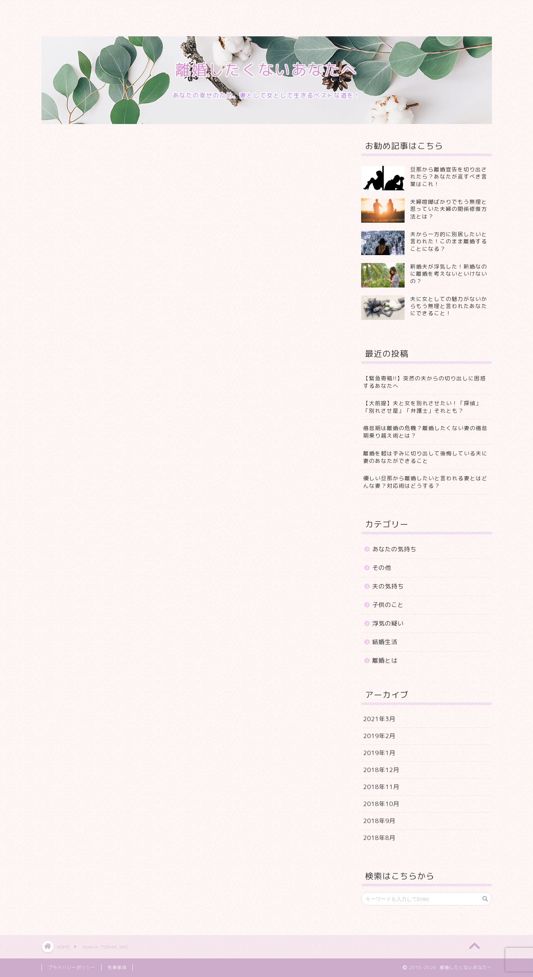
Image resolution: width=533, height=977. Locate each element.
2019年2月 (379, 736)
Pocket (88, 394)
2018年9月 (379, 821)
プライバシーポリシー (81, 26)
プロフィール (106, 10)
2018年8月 (379, 838)
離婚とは (384, 660)
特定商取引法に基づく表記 (371, 10)
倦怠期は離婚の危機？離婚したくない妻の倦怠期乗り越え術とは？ (425, 431)
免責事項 (116, 967)
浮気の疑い (388, 623)
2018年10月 (381, 804)
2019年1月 (379, 753)
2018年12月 (381, 770)
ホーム (60, 10)
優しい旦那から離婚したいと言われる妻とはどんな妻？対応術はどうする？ (425, 481)
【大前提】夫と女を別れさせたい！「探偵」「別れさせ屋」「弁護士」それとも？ (422, 406)
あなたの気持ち (394, 549)
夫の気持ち (388, 586)
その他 (381, 568)
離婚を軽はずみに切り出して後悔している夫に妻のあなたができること (425, 456)
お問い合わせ (298, 10)
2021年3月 (379, 719)
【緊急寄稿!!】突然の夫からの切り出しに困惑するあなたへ (424, 381)
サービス (156, 10)
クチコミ (249, 10)
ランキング (202, 10)
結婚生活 (384, 642)
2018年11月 (381, 787)
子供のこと (388, 605)
